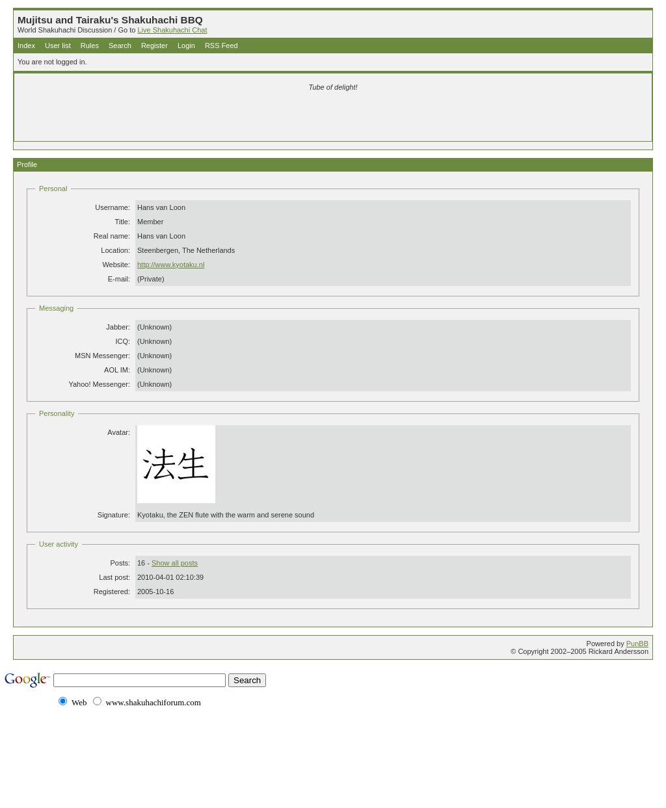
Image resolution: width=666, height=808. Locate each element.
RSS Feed (221, 45)
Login (186, 45)
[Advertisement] (179, 118)
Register (154, 45)
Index (26, 45)
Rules (90, 45)
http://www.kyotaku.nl (170, 264)
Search (120, 45)
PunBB (637, 643)
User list (58, 45)
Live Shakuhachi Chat (172, 30)
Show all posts (175, 563)
